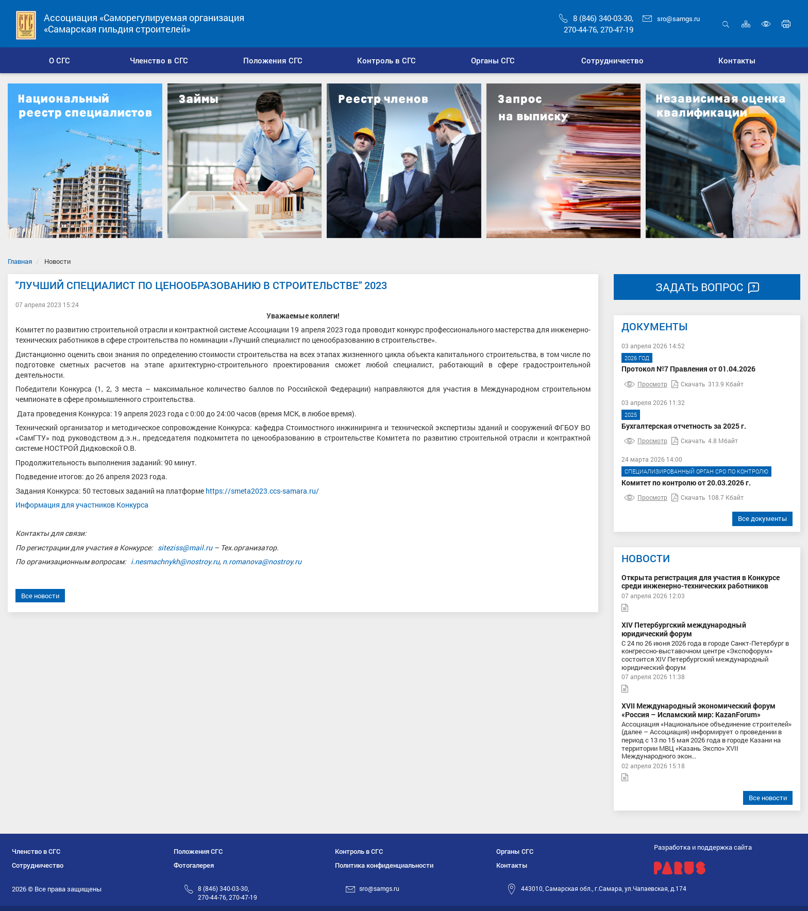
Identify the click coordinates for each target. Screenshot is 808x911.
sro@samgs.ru (671, 18)
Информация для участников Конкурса (81, 505)
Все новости (40, 595)
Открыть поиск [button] (725, 24)
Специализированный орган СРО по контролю (696, 471)
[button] (158, 60)
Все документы (762, 518)
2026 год (637, 358)
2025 (631, 414)
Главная (20, 261)
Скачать (688, 384)
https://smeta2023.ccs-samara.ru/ (262, 491)
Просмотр (645, 384)
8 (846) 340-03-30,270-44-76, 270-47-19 (227, 892)
